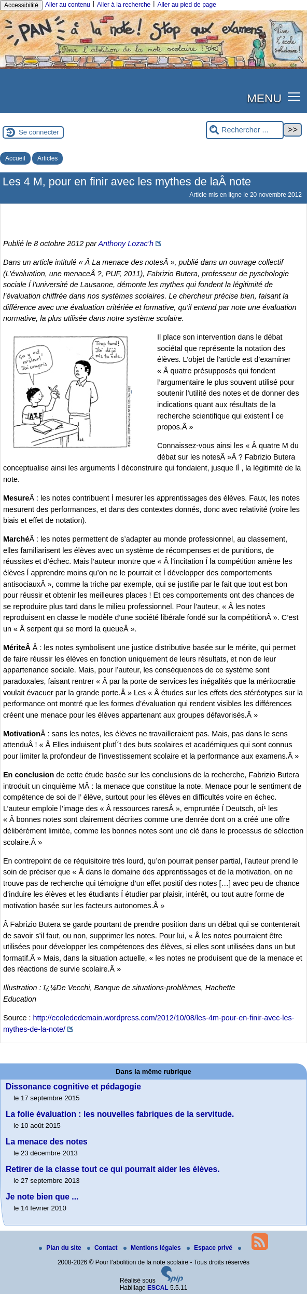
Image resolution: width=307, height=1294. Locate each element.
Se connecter (39, 132)
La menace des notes (47, 1141)
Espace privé (210, 1247)
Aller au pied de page (186, 4)
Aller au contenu (67, 4)
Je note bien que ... (42, 1196)
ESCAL (158, 1287)
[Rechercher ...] (245, 130)
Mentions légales (153, 1247)
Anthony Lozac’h (125, 243)
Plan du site (61, 1247)
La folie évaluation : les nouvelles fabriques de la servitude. (120, 1114)
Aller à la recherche (123, 4)
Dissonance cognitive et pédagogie (73, 1086)
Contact (103, 1247)
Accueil (15, 158)
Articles (47, 158)
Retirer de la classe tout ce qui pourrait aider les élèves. (113, 1169)
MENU (264, 98)
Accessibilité (21, 5)
